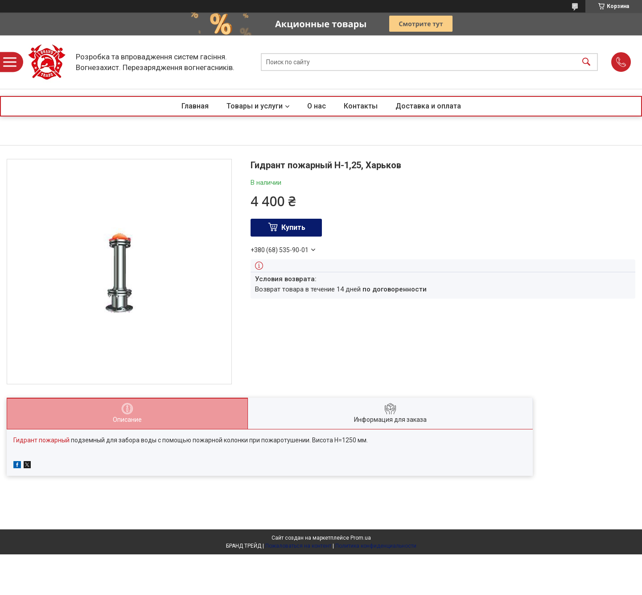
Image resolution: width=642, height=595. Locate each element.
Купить (293, 227)
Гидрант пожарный (41, 440)
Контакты (361, 106)
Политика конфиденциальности (375, 546)
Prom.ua (360, 538)
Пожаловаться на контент (298, 546)
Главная (195, 106)
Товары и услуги (254, 106)
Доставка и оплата (428, 106)
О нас (316, 106)
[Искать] (586, 62)
